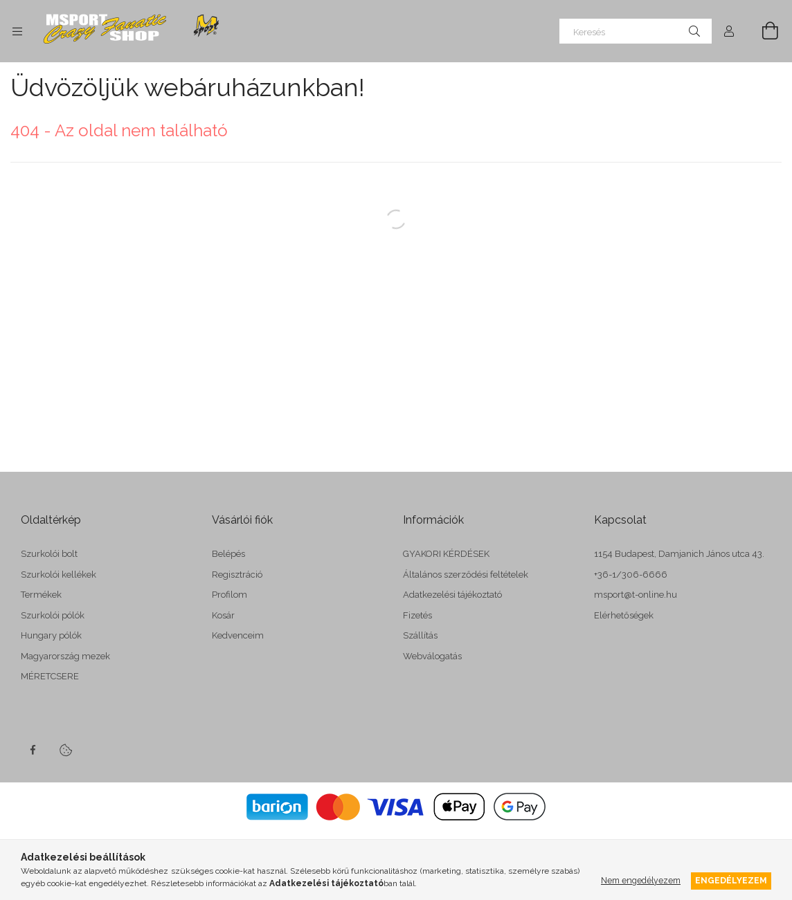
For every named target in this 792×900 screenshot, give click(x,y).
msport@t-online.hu (635, 594)
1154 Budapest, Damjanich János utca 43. (679, 554)
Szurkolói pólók (52, 615)
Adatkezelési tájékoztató (452, 594)
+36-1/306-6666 (630, 574)
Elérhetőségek (624, 615)
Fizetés (417, 615)
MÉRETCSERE (50, 676)
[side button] (17, 31)
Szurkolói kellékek (58, 574)
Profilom (229, 594)
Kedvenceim (238, 635)
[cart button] (762, 31)
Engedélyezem (731, 880)
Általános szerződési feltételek (465, 574)
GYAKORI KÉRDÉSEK (446, 554)
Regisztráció (237, 574)
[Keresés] (635, 31)
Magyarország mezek (65, 656)
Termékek (41, 594)
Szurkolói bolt (49, 554)
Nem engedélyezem (641, 880)
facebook (32, 750)
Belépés (228, 554)
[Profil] (729, 31)
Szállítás (420, 635)
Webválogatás (432, 656)
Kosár (223, 615)
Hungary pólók (51, 635)
